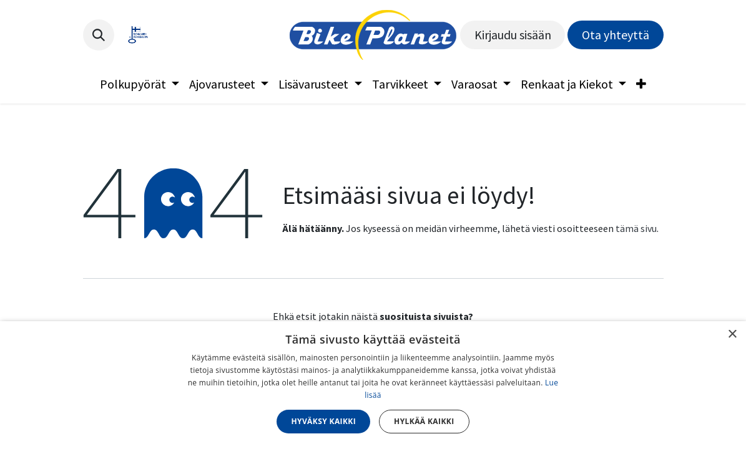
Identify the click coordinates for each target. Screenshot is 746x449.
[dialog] (373, 385)
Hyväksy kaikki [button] (323, 421)
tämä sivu (636, 228)
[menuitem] (139, 84)
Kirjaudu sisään (512, 34)
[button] (98, 35)
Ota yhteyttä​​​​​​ (615, 34)
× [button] (732, 334)
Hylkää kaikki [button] (424, 421)
